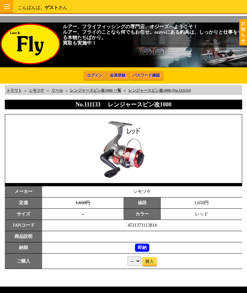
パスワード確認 (146, 75)
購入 (149, 261)
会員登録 (117, 75)
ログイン (95, 75)
